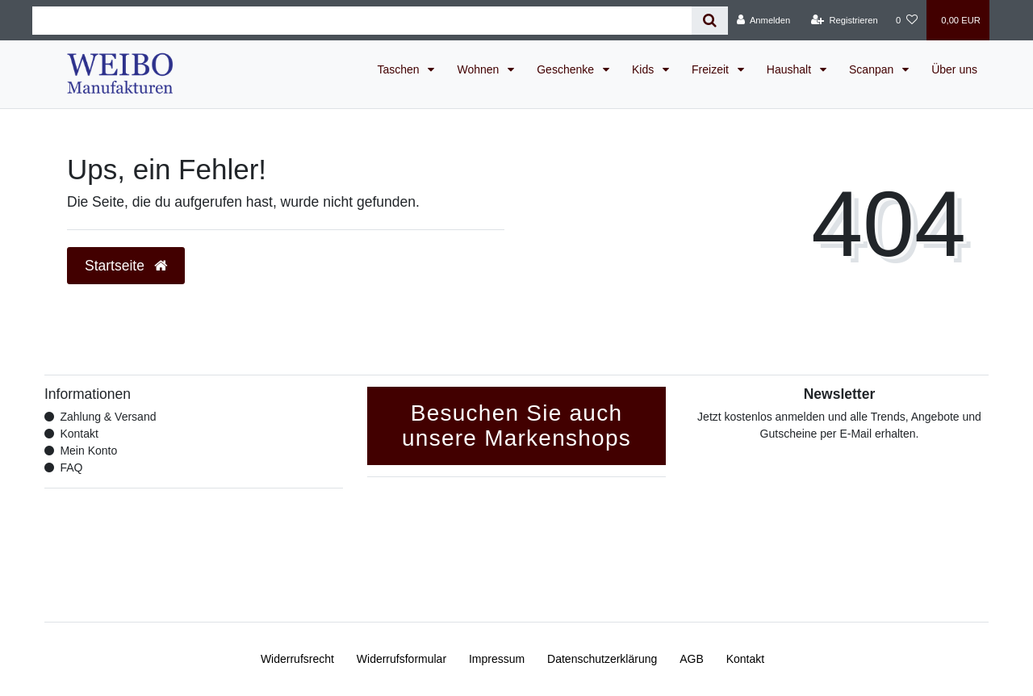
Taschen (399, 69)
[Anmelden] (764, 20)
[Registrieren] (844, 20)
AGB (692, 658)
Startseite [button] (126, 266)
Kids (644, 69)
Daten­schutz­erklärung (602, 658)
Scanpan (873, 69)
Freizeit (712, 69)
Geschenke (567, 69)
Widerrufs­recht (297, 658)
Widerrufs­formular (401, 658)
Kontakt (79, 433)
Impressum (497, 658)
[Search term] (362, 20)
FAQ (71, 467)
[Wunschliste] (906, 20)
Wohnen (479, 69)
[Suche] (710, 20)
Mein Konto (88, 450)
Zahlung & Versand (108, 416)
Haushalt (790, 69)
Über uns (954, 69)
